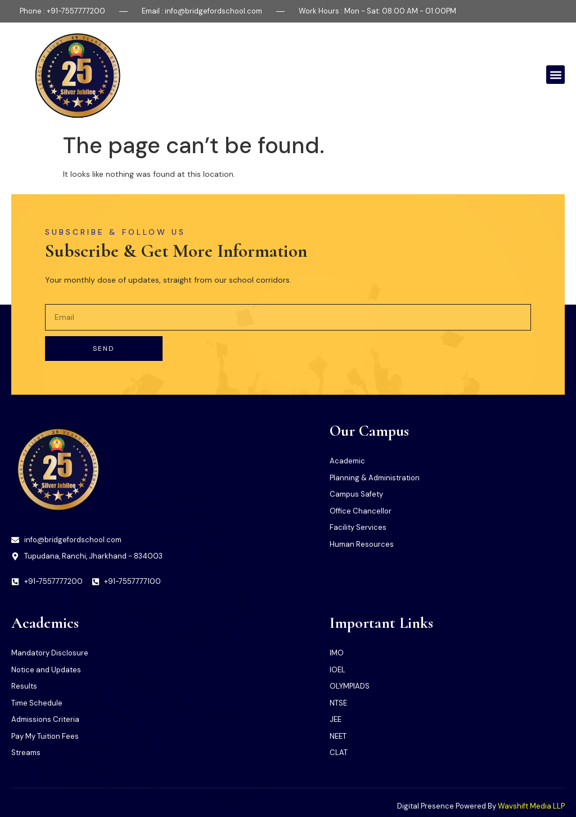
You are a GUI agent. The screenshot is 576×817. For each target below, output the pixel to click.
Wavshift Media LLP (531, 806)
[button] (555, 74)
